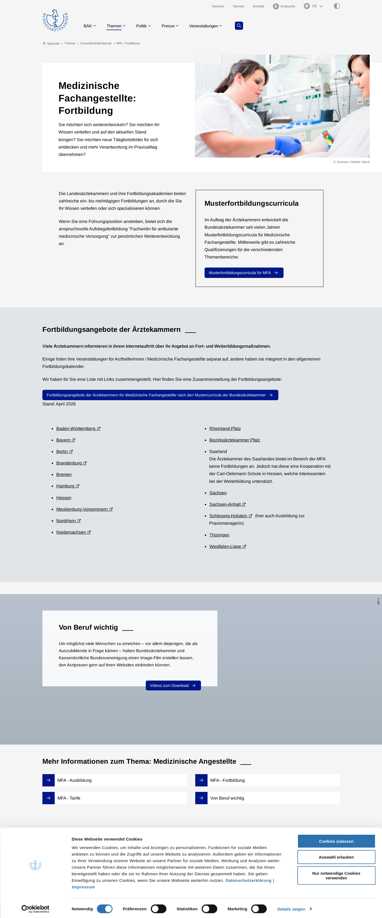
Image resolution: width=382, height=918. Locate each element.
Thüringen (219, 535)
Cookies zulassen (336, 839)
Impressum (83, 885)
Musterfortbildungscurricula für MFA (240, 273)
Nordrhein (66, 521)
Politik (145, 26)
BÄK (88, 26)
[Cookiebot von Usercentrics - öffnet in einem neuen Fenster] (35, 907)
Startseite (51, 43)
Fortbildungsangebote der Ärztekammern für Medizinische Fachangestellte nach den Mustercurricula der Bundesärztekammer (156, 395)
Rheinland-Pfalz (225, 428)
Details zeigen (291, 907)
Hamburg (65, 486)
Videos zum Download (169, 686)
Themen (116, 26)
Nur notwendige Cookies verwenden (336, 873)
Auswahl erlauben (336, 855)
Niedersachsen (71, 532)
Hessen (63, 497)
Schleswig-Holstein (228, 516)
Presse (172, 26)
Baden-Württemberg (75, 428)
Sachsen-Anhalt (225, 504)
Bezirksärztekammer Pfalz (234, 440)
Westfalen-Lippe (225, 546)
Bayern (63, 440)
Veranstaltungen (210, 26)
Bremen (64, 474)
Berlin (62, 451)
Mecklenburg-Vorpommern (82, 509)
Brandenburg (69, 463)
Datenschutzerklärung (249, 878)
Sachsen (218, 492)
